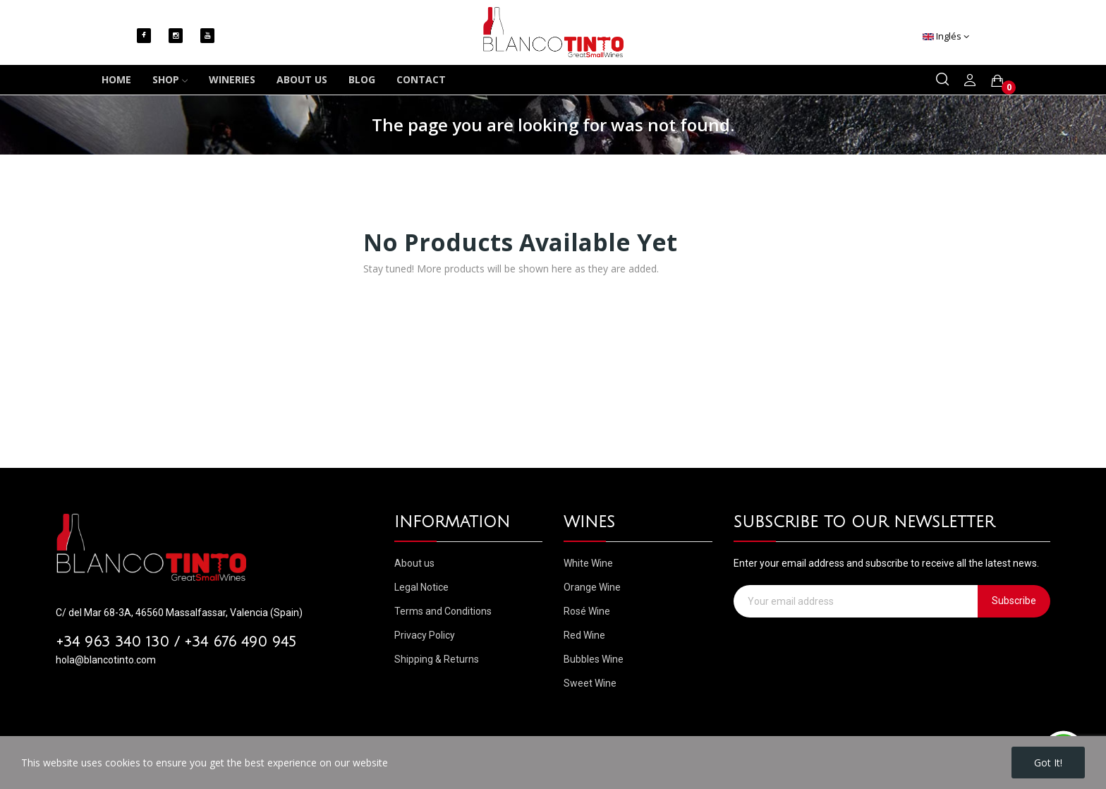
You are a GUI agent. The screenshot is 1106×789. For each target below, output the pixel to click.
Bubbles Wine (594, 659)
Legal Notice (421, 587)
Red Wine (584, 635)
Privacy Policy (424, 635)
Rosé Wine (587, 611)
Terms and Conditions (443, 611)
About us (414, 563)
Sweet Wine (590, 683)
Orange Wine (592, 587)
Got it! (1048, 762)
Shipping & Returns (436, 659)
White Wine (588, 563)
